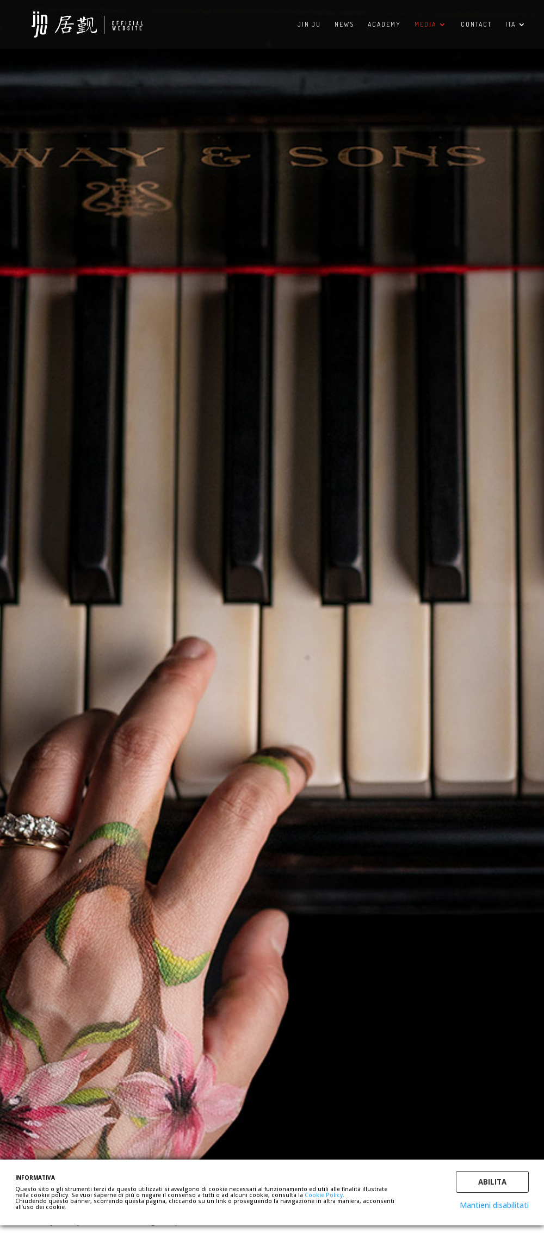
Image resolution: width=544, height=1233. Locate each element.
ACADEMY (384, 24)
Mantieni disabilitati (494, 1205)
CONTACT (476, 24)
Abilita (492, 1182)
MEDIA (425, 24)
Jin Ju (309, 24)
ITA (510, 24)
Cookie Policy (324, 1195)
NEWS (344, 24)
